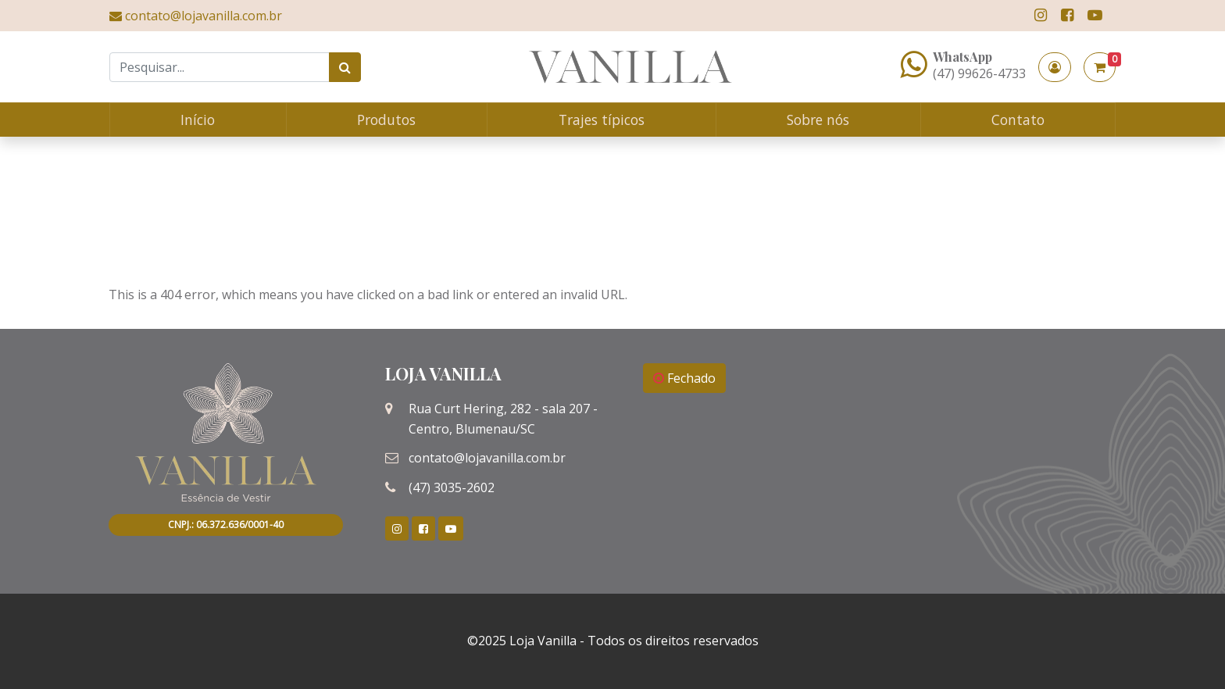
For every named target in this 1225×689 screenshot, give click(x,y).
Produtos (386, 119)
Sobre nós (818, 119)
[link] (1041, 15)
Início (197, 119)
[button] (1054, 67)
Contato (1018, 119)
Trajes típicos (602, 119)
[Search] (219, 67)
